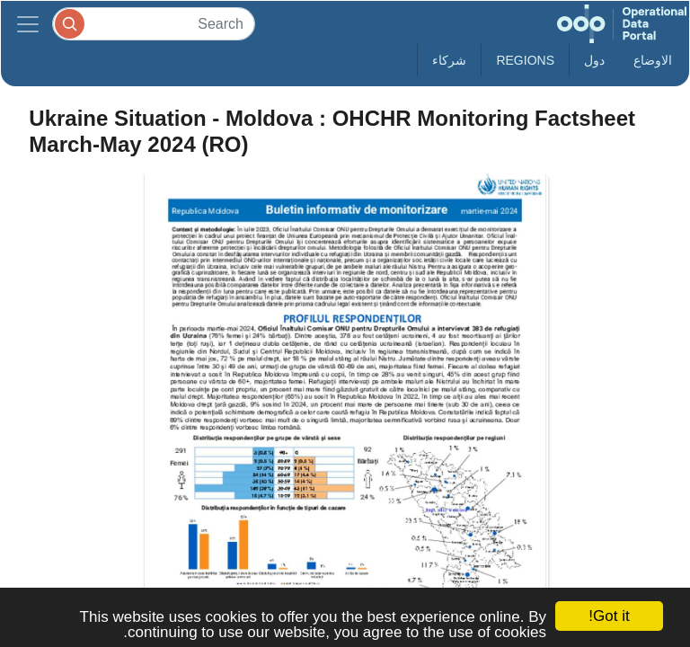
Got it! (608, 616)
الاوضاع (652, 60)
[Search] (153, 23)
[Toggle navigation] (28, 24)
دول (594, 60)
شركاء (449, 60)
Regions (525, 60)
